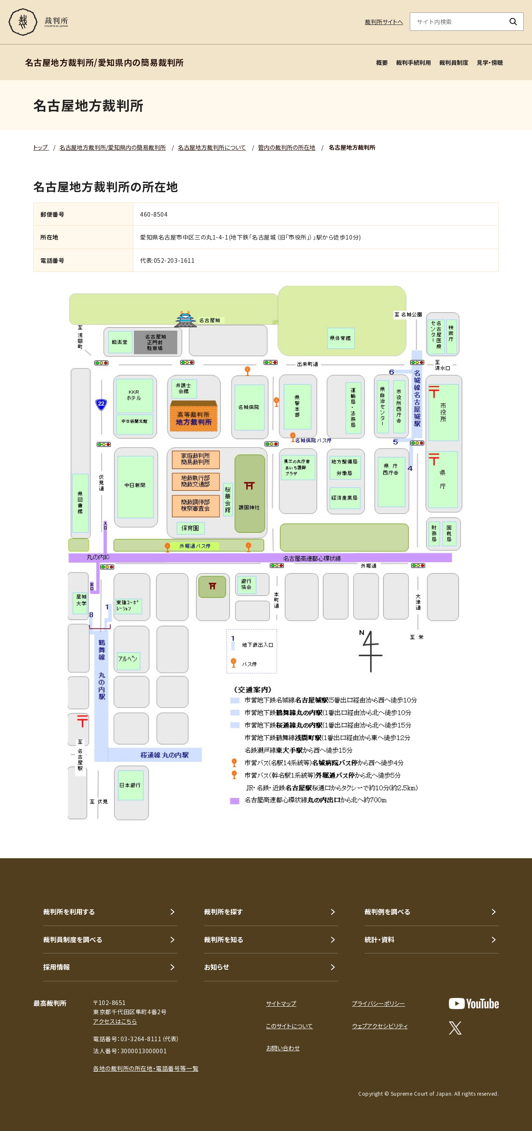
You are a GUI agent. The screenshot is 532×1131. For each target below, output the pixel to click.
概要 (382, 62)
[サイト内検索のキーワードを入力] (456, 21)
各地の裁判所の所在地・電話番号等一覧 (145, 1068)
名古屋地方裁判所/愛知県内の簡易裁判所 (112, 147)
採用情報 (56, 967)
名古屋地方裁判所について (212, 147)
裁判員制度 (453, 62)
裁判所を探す (223, 911)
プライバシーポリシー (378, 1003)
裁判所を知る (223, 939)
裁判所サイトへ (384, 21)
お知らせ (216, 967)
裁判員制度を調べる (72, 939)
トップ (41, 147)
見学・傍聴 (490, 62)
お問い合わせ (283, 1048)
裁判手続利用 (413, 62)
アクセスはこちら (115, 1021)
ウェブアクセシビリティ (380, 1026)
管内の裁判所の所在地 (286, 147)
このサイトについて (289, 1026)
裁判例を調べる (387, 911)
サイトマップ (281, 1003)
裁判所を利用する (69, 911)
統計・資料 (379, 939)
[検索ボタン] (513, 21)
